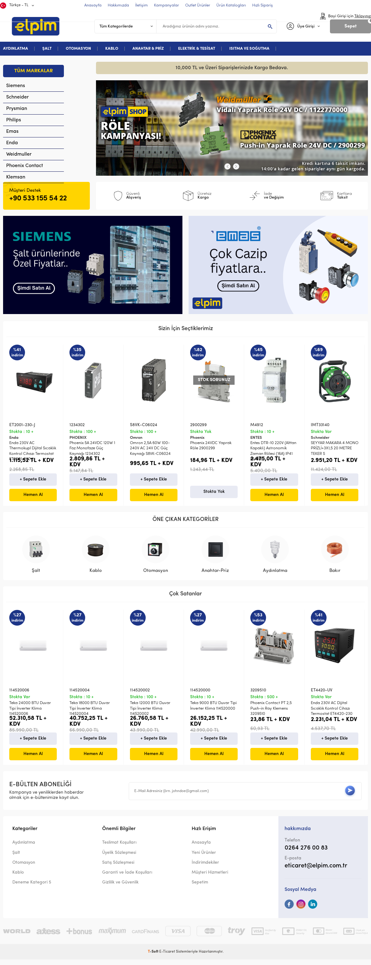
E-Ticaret (167, 959)
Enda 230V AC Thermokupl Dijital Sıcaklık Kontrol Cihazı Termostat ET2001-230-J (32, 451)
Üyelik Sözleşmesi (119, 860)
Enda (12, 143)
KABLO (111, 49)
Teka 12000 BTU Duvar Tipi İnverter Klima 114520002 (150, 714)
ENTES (256, 438)
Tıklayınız (362, 16)
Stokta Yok (214, 497)
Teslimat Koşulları (119, 849)
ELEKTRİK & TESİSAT (196, 49)
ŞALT (47, 49)
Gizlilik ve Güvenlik (120, 889)
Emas (12, 131)
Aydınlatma (23, 849)
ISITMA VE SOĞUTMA (249, 49)
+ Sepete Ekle (33, 484)
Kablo (18, 879)
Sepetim (200, 889)
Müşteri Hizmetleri (210, 879)
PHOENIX (77, 438)
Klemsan (15, 177)
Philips (13, 120)
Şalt (16, 860)
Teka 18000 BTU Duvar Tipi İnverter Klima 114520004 (89, 714)
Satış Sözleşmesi (118, 869)
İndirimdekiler (205, 869)
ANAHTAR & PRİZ (148, 49)
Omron (136, 438)
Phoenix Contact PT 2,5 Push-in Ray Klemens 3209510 (271, 714)
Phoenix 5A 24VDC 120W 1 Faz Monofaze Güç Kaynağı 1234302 (92, 448)
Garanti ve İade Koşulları (127, 879)
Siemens (15, 85)
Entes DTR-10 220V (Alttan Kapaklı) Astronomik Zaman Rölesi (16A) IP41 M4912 (273, 451)
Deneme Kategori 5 (31, 889)
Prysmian (16, 108)
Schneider (17, 97)
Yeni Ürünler (204, 860)
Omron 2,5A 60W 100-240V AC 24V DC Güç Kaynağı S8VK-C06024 (150, 448)
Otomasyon (23, 869)
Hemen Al (33, 500)
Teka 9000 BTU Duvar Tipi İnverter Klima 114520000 (213, 711)
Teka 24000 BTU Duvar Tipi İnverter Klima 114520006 (30, 714)
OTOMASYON (78, 49)
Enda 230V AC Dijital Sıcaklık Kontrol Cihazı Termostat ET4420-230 (331, 714)
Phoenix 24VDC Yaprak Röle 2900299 (210, 445)
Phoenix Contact (24, 165)
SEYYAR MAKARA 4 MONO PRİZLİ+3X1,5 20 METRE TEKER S (334, 448)
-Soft (153, 959)
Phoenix (197, 438)
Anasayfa (201, 849)
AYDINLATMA (15, 49)
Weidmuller (18, 154)
